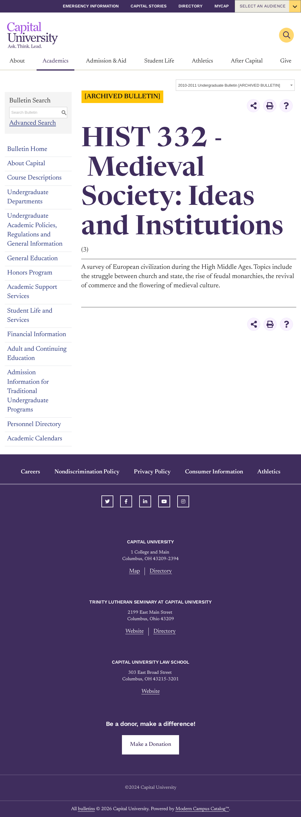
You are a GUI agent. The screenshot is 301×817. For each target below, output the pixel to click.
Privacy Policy (152, 472)
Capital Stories (149, 6)
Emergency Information (91, 6)
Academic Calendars (34, 439)
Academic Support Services (32, 292)
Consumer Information (214, 472)
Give (285, 61)
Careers (30, 472)
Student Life (159, 61)
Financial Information (36, 334)
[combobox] (235, 85)
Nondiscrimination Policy (87, 472)
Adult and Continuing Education (37, 354)
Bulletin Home (27, 149)
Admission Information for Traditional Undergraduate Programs (28, 391)
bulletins (86, 809)
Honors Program (29, 273)
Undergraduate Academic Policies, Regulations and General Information (34, 230)
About (17, 61)
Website (135, 631)
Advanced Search (32, 123)
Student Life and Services (29, 316)
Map (134, 571)
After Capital (247, 61)
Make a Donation (150, 744)
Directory (190, 6)
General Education (32, 258)
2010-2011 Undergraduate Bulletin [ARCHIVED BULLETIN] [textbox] (229, 85)
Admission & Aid (106, 61)
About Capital (26, 163)
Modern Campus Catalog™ (202, 809)
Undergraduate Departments (27, 197)
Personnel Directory (34, 424)
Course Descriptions (34, 178)
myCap (221, 6)
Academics (55, 61)
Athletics (202, 61)
